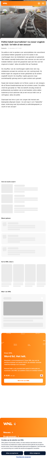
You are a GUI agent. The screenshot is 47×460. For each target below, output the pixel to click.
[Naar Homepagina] (5, 3)
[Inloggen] (39, 3)
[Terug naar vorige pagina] (3, 35)
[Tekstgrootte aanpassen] (39, 35)
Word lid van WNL (23, 380)
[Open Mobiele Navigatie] (43, 3)
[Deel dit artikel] (44, 35)
